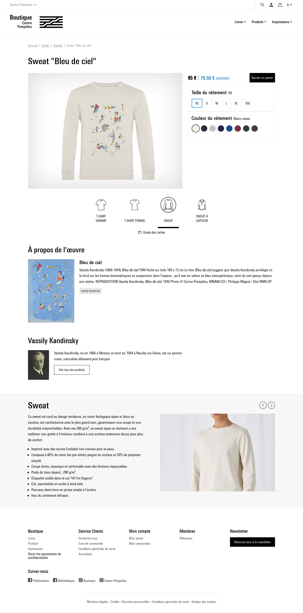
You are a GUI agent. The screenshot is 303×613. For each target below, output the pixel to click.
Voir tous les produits (72, 370)
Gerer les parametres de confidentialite (44, 556)
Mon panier (136, 538)
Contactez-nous (88, 538)
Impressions (35, 549)
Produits (33, 543)
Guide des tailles (151, 232)
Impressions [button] (280, 22)
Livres (31, 538)
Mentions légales (97, 602)
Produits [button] (257, 22)
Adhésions (185, 538)
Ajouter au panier (262, 78)
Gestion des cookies (204, 602)
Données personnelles (135, 602)
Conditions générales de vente (97, 549)
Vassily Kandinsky (90, 291)
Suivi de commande (90, 543)
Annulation (85, 554)
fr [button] (288, 5)
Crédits (115, 602)
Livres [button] (239, 22)
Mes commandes (139, 543)
